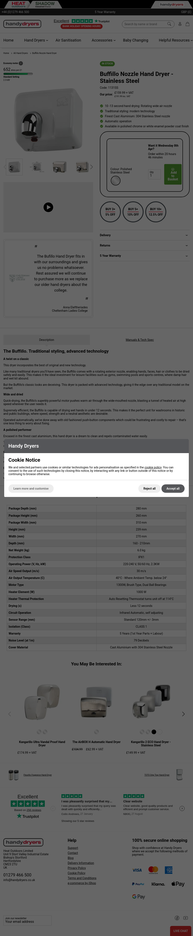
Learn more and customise (31, 488)
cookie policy (152, 467)
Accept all (173, 488)
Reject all (149, 488)
